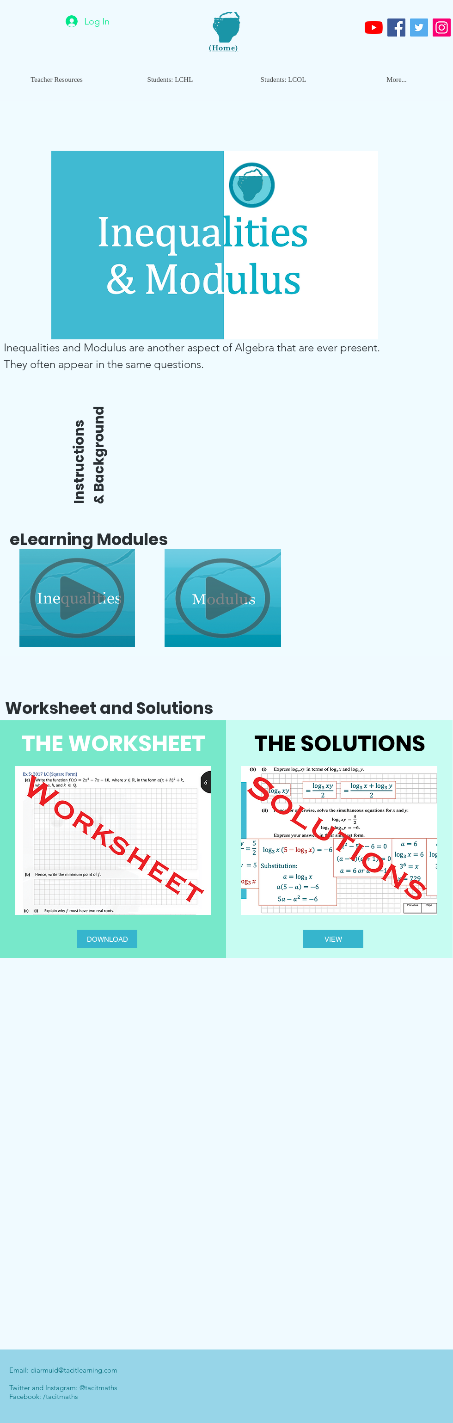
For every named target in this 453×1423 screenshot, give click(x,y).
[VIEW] (333, 939)
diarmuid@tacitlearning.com (74, 1370)
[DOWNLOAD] (107, 939)
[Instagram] (442, 27)
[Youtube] (374, 27)
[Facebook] (396, 27)
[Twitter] (419, 27)
